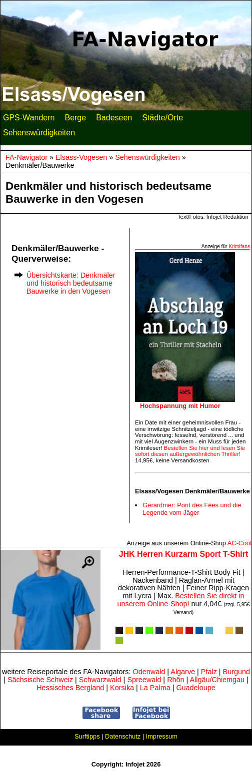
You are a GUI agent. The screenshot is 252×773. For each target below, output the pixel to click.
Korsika (122, 688)
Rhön (175, 680)
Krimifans (239, 246)
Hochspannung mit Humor (180, 405)
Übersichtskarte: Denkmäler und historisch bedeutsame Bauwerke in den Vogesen (71, 283)
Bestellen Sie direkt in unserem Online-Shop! (181, 600)
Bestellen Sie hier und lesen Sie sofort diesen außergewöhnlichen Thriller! (190, 451)
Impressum (162, 736)
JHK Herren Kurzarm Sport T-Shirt (183, 554)
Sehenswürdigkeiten (39, 135)
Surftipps (87, 736)
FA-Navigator (27, 157)
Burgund (236, 672)
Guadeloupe (195, 688)
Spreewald (144, 680)
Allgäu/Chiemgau (217, 680)
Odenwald (149, 672)
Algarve (182, 672)
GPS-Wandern (28, 120)
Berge (75, 120)
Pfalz (209, 672)
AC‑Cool (240, 543)
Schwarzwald (100, 680)
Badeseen (114, 120)
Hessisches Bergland (70, 688)
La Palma (155, 688)
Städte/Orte (162, 120)
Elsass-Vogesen (81, 157)
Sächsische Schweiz (40, 680)
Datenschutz (122, 736)
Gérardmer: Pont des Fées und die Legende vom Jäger (191, 508)
